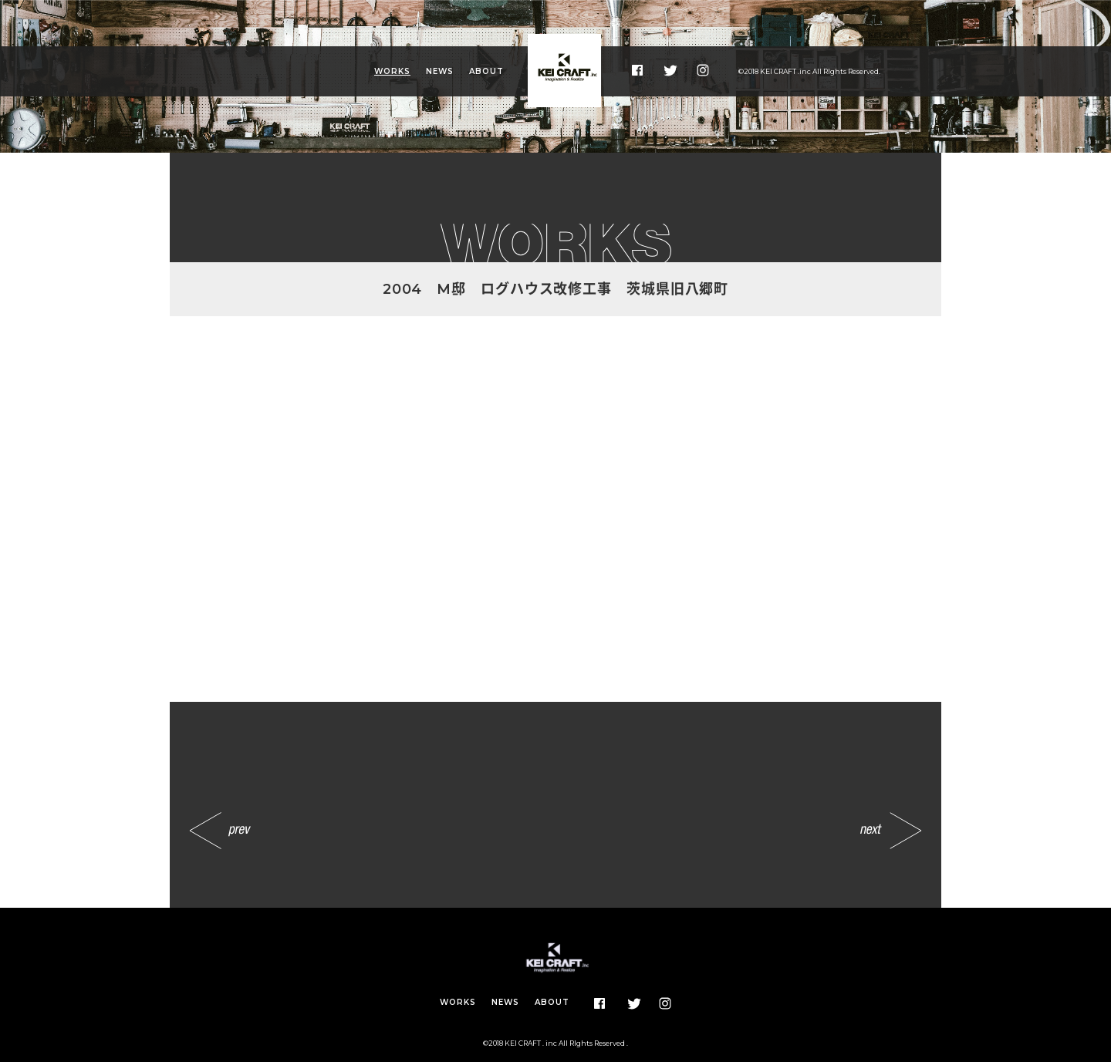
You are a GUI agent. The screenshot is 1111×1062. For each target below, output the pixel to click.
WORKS (392, 71)
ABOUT (486, 71)
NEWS (440, 71)
